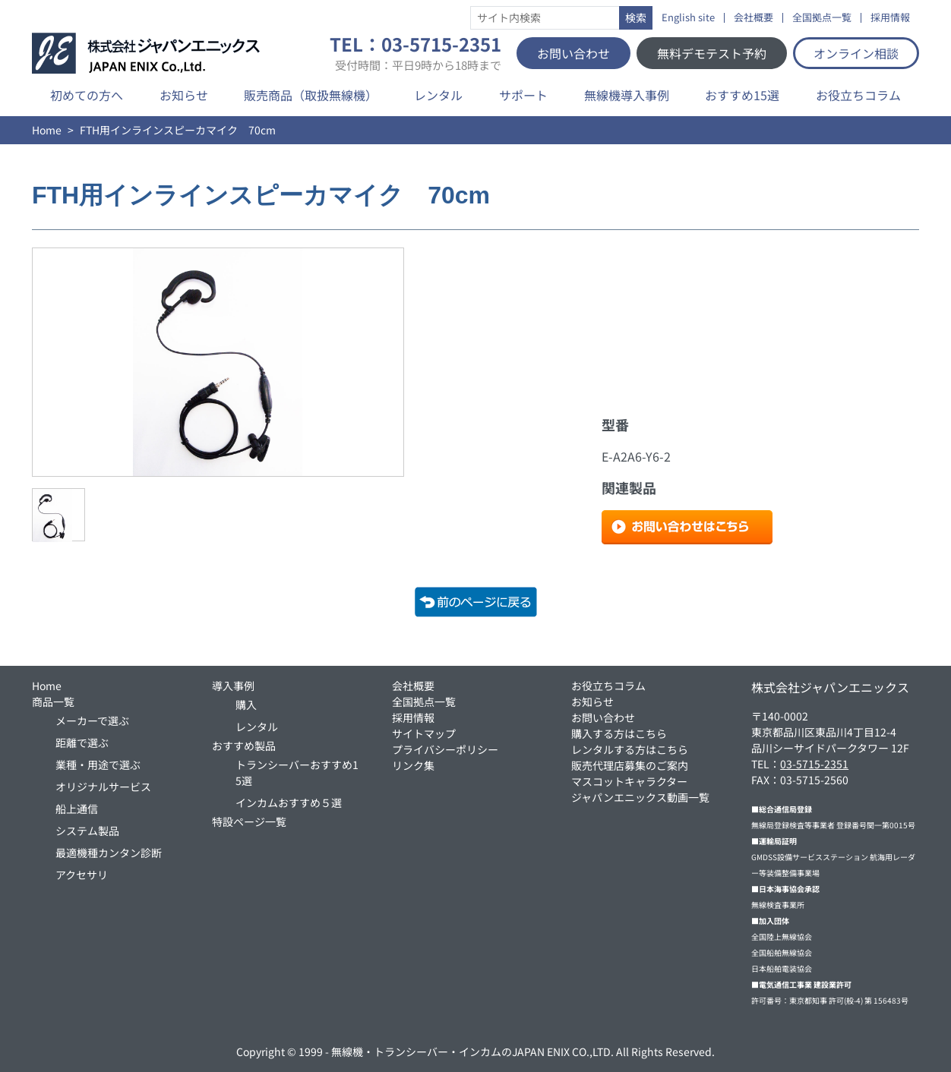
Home (47, 129)
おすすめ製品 (244, 745)
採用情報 (890, 18)
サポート (523, 95)
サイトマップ (424, 733)
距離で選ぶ (82, 742)
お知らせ (184, 95)
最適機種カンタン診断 (108, 852)
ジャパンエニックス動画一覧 (640, 797)
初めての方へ (86, 95)
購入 (246, 704)
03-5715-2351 (814, 763)
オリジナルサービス (103, 786)
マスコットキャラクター (629, 781)
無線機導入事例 (626, 95)
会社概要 (753, 18)
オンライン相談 (856, 53)
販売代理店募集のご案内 (629, 765)
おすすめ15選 (742, 95)
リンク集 (413, 765)
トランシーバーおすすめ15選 (297, 772)
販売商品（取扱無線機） (311, 95)
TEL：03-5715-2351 (415, 53)
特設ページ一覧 (249, 821)
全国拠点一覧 (821, 18)
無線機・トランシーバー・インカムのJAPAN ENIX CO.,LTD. (472, 1051)
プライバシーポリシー (445, 749)
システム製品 (87, 830)
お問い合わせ (573, 53)
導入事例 (233, 685)
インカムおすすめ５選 (288, 802)
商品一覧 (53, 701)
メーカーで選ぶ (92, 720)
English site (688, 18)
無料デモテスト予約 (711, 53)
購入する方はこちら (619, 733)
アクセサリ (81, 874)
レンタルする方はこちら (629, 749)
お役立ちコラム (858, 95)
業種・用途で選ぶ (98, 764)
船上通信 (76, 808)
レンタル (438, 95)
